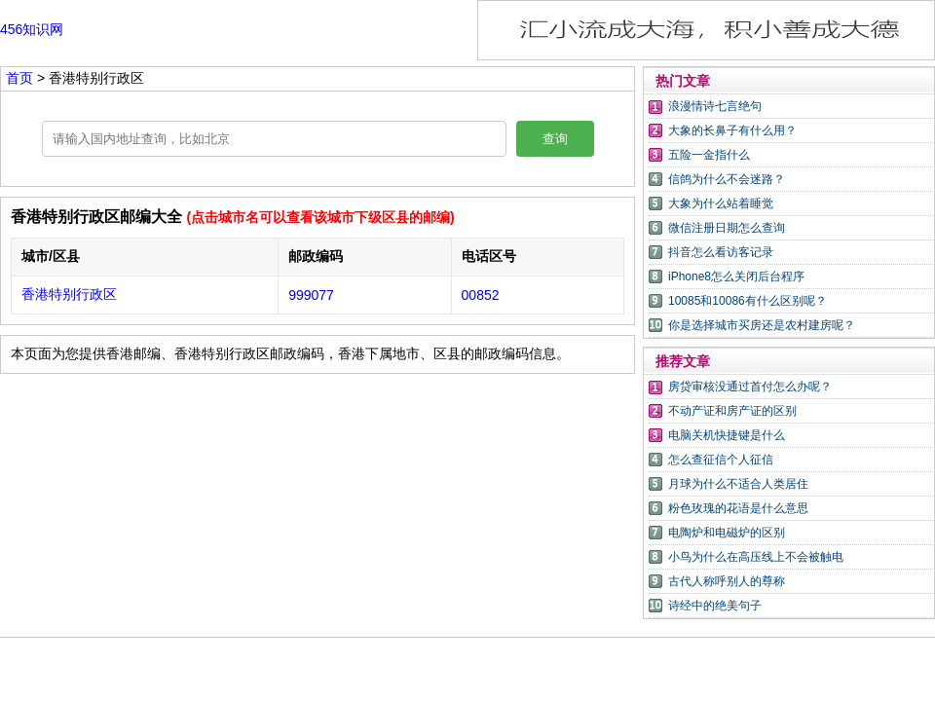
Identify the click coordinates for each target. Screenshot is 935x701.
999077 (311, 295)
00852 (481, 295)
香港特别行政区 (69, 294)
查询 (555, 138)
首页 (19, 78)
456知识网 (31, 29)
